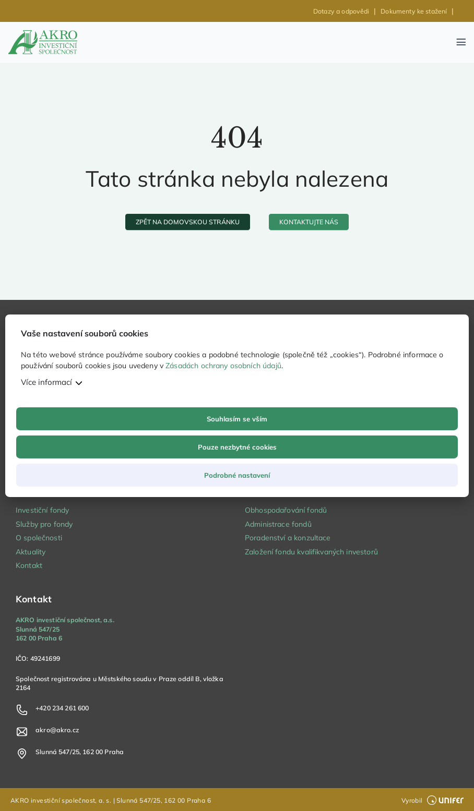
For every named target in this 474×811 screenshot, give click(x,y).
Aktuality (30, 551)
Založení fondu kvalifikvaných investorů (311, 551)
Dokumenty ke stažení (414, 11)
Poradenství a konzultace (288, 537)
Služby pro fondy (44, 524)
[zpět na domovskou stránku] (188, 222)
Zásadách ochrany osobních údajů (223, 365)
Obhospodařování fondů (286, 510)
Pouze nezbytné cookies (237, 447)
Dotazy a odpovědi (341, 11)
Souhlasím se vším (237, 419)
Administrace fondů (278, 524)
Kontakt (29, 565)
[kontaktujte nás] (309, 222)
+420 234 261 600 (62, 708)
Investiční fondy (42, 510)
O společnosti (39, 537)
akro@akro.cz (57, 730)
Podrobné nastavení (237, 475)
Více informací (46, 382)
